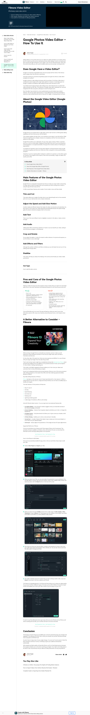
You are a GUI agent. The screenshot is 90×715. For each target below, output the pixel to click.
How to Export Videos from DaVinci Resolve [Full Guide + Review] (40, 668)
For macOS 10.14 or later (50, 436)
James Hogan (30, 52)
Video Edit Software (31, 34)
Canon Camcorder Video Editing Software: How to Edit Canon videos (9, 50)
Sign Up (72, 713)
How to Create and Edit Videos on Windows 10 (8, 60)
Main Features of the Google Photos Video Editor (38, 168)
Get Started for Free (40, 434)
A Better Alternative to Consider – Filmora (36, 171)
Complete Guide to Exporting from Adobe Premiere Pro (37, 671)
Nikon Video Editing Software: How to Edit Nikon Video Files (9, 39)
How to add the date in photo (30, 269)
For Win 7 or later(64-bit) (40, 436)
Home (24, 34)
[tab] (8, 35)
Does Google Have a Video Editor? (34, 164)
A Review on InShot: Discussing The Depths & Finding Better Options (41, 665)
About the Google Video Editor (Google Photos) (38, 166)
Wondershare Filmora (59, 362)
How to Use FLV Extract (7, 56)
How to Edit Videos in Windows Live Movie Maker (9, 45)
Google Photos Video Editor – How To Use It (9, 66)
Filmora (24, 379)
